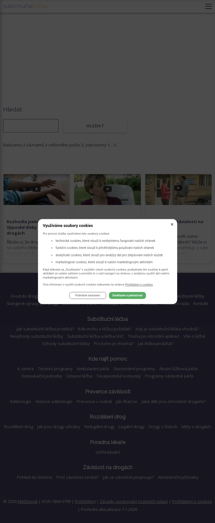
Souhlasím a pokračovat (127, 295)
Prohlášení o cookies (139, 284)
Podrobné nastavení (87, 295)
